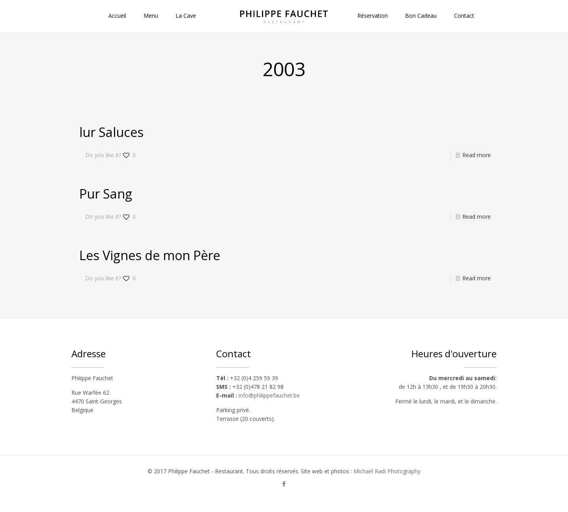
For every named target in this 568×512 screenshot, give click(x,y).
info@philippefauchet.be (269, 395)
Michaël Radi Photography (386, 471)
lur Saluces (111, 132)
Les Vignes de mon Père (149, 255)
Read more (476, 155)
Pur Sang (105, 193)
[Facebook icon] (284, 484)
